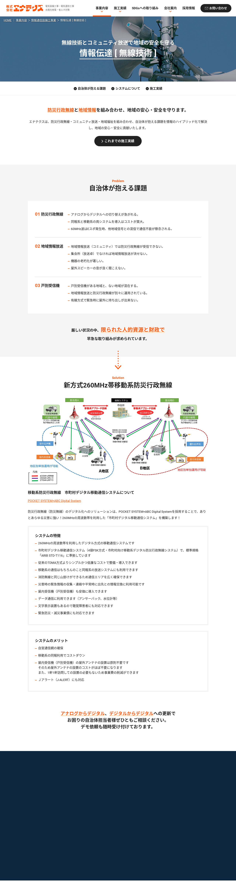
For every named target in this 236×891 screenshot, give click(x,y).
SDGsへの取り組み (145, 8)
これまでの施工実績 (119, 141)
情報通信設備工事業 (43, 20)
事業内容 (102, 8)
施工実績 (120, 8)
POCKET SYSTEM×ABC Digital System (54, 501)
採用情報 (188, 8)
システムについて (128, 89)
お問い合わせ (218, 8)
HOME (8, 20)
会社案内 (170, 8)
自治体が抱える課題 (92, 89)
